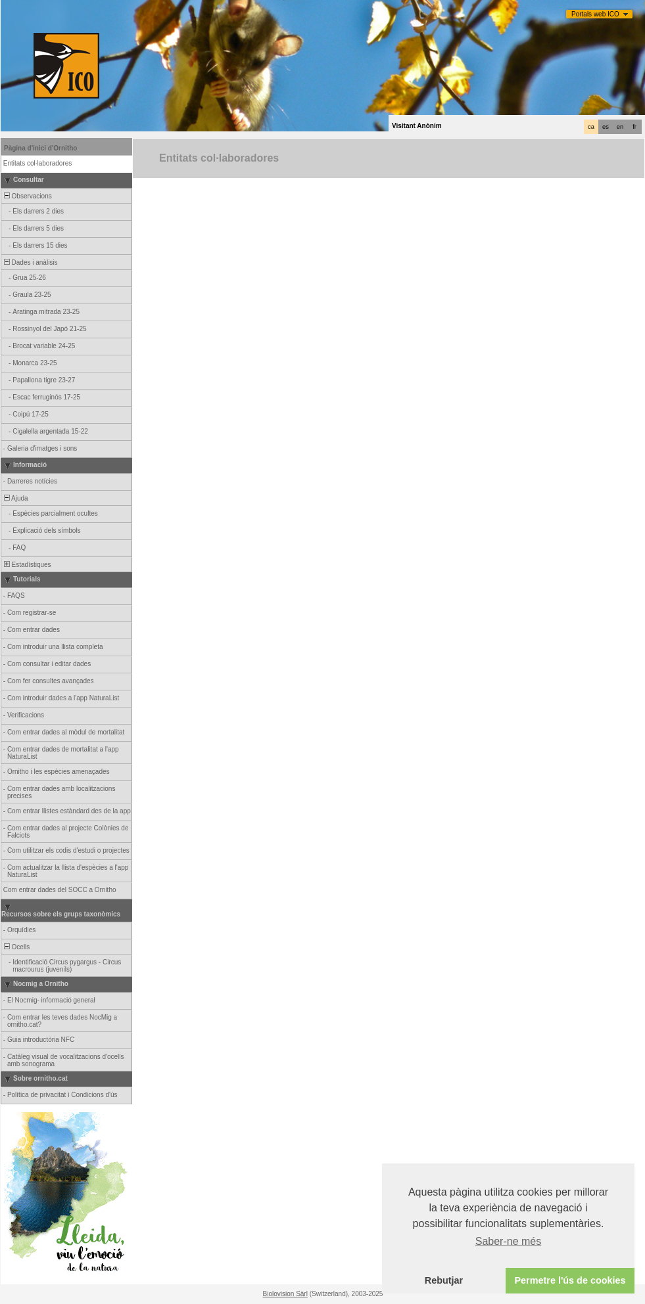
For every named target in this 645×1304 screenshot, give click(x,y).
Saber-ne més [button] (508, 1241)
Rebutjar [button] (444, 1280)
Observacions (27, 196)
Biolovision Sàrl (285, 1293)
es (605, 127)
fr (634, 127)
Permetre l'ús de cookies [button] (569, 1280)
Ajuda (15, 498)
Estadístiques (26, 564)
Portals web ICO (595, 14)
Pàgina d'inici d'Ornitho (40, 148)
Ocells (16, 947)
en (620, 127)
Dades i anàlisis (30, 262)
